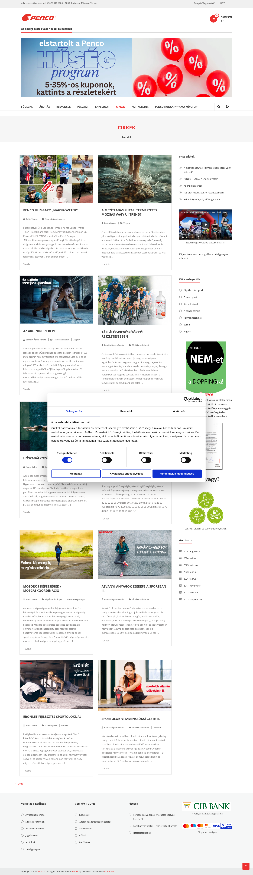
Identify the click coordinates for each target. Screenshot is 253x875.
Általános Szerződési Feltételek (95, 821)
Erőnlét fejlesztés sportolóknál (52, 716)
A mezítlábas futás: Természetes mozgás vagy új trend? (129, 212)
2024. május (190, 558)
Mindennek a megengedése (177, 473)
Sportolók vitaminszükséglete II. (131, 719)
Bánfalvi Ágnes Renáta (36, 339)
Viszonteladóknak (34, 828)
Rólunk (83, 835)
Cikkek (120, 106)
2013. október (191, 592)
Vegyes (62, 219)
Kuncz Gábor (32, 467)
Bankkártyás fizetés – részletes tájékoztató (155, 825)
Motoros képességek (76, 599)
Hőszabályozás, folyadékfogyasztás (202, 199)
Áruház (44, 106)
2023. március (191, 565)
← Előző (19, 783)
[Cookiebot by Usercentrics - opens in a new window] (186, 399)
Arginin (76, 339)
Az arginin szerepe (39, 331)
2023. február (190, 571)
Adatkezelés (85, 828)
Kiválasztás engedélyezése (126, 473)
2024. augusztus (192, 551)
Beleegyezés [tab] (74, 410)
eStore (75, 871)
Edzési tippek (51, 725)
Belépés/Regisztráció (204, 3)
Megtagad (76, 473)
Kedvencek (63, 106)
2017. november (192, 585)
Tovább (27, 264)
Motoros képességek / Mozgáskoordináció (42, 588)
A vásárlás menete (34, 814)
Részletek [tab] (126, 410)
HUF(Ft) (222, 3)
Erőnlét (64, 725)
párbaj (187, 324)
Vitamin (157, 727)
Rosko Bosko (110, 223)
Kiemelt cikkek (51, 219)
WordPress (109, 871)
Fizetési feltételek (142, 832)
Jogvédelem (31, 835)
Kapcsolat (102, 106)
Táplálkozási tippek (140, 345)
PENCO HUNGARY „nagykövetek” (50, 210)
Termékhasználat (61, 339)
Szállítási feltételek (34, 821)
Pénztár (82, 106)
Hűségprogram (33, 849)
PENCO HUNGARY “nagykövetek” (176, 106)
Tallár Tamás (31, 219)
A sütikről (30, 842)
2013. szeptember (193, 599)
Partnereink (139, 106)
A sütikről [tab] (179, 410)
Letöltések (84, 842)
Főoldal (27, 106)
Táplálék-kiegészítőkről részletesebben (123, 334)
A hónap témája (192, 310)
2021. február (190, 578)
